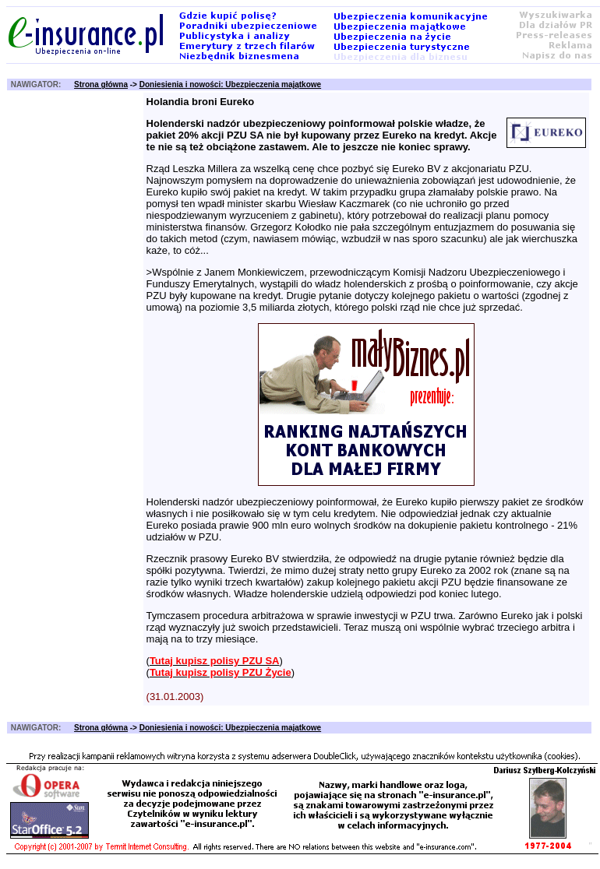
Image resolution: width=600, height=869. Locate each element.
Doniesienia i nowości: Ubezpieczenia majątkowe (230, 84)
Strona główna (101, 84)
